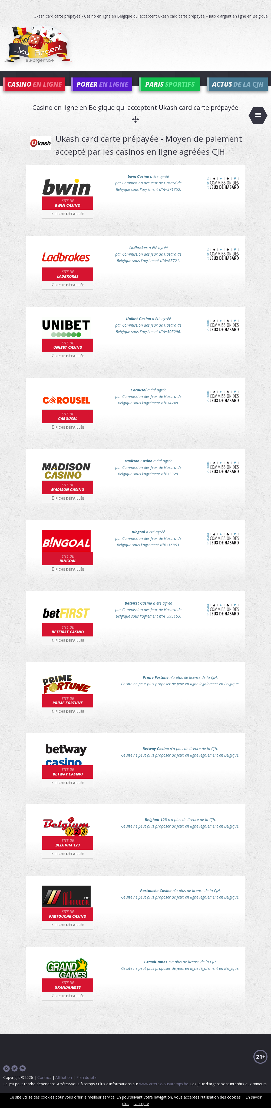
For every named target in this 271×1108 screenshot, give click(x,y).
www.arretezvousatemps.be (163, 1091)
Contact (44, 1085)
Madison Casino (68, 495)
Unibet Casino (68, 353)
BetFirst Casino (68, 637)
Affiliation (63, 1085)
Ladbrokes (68, 282)
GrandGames (68, 993)
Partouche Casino (68, 922)
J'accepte (141, 1103)
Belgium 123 (68, 851)
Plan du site (86, 1085)
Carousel (68, 424)
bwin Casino (68, 211)
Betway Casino (68, 780)
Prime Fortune (68, 708)
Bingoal (68, 566)
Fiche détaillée (67, 221)
